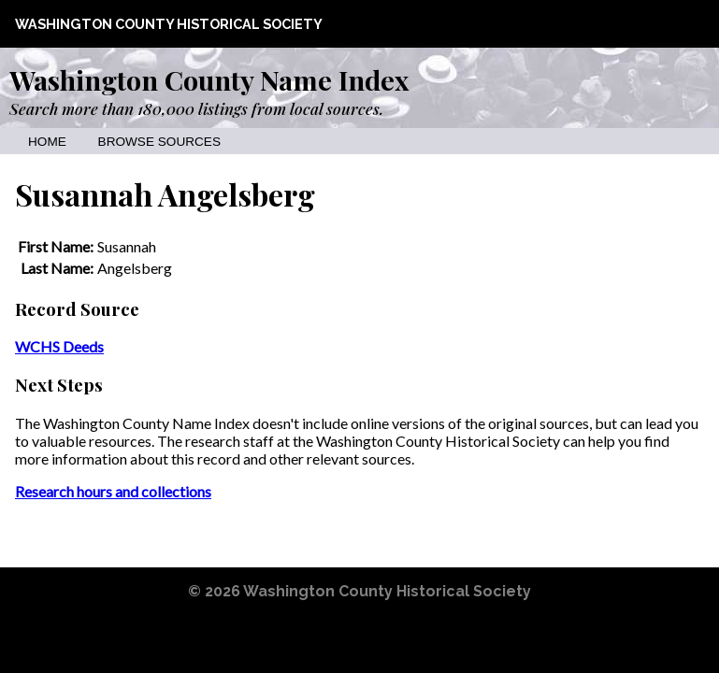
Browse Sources (159, 142)
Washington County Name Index (209, 79)
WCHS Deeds (59, 346)
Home (47, 142)
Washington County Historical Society (169, 24)
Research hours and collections (113, 491)
